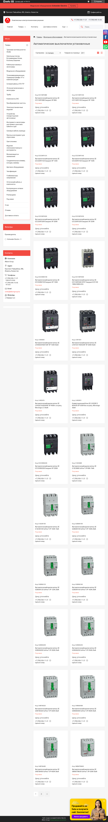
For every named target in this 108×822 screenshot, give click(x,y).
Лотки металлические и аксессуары (15, 89)
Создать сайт (19, 1)
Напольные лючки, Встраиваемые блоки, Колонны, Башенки (14, 58)
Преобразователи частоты (16, 103)
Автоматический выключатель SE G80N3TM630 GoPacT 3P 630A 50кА (84, 770)
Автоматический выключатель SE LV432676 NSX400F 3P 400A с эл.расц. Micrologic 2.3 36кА (48, 406)
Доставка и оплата (50, 27)
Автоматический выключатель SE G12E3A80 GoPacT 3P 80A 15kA (84, 467)
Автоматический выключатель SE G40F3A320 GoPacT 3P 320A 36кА (47, 710)
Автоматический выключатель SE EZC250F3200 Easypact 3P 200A (47, 220)
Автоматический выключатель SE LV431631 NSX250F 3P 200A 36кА (84, 344)
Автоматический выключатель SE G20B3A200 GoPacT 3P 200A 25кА (47, 649)
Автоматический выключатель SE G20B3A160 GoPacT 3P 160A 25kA (84, 588)
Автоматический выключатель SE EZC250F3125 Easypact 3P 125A (47, 160)
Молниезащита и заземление (13, 155)
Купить (73, 6)
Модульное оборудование (53, 37)
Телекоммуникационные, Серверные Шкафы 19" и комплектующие (16, 77)
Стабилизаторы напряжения (12, 177)
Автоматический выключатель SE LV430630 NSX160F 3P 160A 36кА (47, 344)
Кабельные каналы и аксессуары (14, 66)
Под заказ (10, 199)
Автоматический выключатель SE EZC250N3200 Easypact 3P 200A (47, 467)
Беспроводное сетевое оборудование (15, 189)
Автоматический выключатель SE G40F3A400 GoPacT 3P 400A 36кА (47, 770)
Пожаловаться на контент (58, 820)
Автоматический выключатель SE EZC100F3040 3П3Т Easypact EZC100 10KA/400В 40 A (85, 282)
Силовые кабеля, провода (16, 131)
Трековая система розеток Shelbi (16, 51)
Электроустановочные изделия (15, 108)
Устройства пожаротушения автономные (12, 116)
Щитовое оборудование (15, 167)
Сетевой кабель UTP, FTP (15, 84)
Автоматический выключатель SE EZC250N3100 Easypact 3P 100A (47, 281)
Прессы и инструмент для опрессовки (16, 136)
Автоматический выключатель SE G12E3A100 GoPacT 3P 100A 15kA (47, 528)
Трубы (9, 94)
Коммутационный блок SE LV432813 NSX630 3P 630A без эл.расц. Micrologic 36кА (86, 406)
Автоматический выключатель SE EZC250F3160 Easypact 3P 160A (84, 160)
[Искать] (81, 27)
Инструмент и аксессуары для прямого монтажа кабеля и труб (16, 124)
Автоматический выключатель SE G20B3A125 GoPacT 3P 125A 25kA (47, 588)
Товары (21, 27)
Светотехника (12, 141)
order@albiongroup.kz (12, 292)
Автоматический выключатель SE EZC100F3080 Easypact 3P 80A (47, 99)
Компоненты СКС (13, 99)
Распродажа (11, 195)
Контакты (34, 27)
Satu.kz (63, 818)
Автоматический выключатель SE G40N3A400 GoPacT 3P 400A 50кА (84, 710)
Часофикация (11, 171)
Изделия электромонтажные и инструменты (14, 148)
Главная (10, 27)
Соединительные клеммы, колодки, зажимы (16, 162)
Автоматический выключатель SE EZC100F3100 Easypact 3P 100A (84, 99)
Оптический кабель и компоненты (14, 183)
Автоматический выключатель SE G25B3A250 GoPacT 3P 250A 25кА (84, 649)
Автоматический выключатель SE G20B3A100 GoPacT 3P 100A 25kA (84, 528)
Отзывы (8, 210)
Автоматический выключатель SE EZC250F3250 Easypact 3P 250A (84, 220)
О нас (7, 205)
